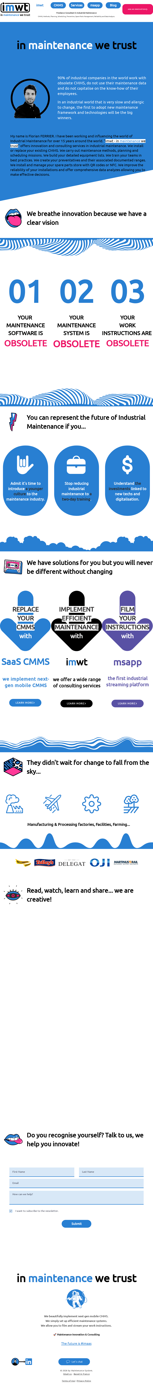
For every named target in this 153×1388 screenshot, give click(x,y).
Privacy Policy (84, 1381)
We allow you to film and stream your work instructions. (76, 1325)
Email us (67, 1374)
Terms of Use (68, 1381)
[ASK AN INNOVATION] (137, 9)
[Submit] (76, 1224)
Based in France (82, 1374)
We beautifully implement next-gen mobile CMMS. (76, 1316)
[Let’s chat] (74, 1362)
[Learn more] (25, 703)
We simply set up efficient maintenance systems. (76, 1320)
